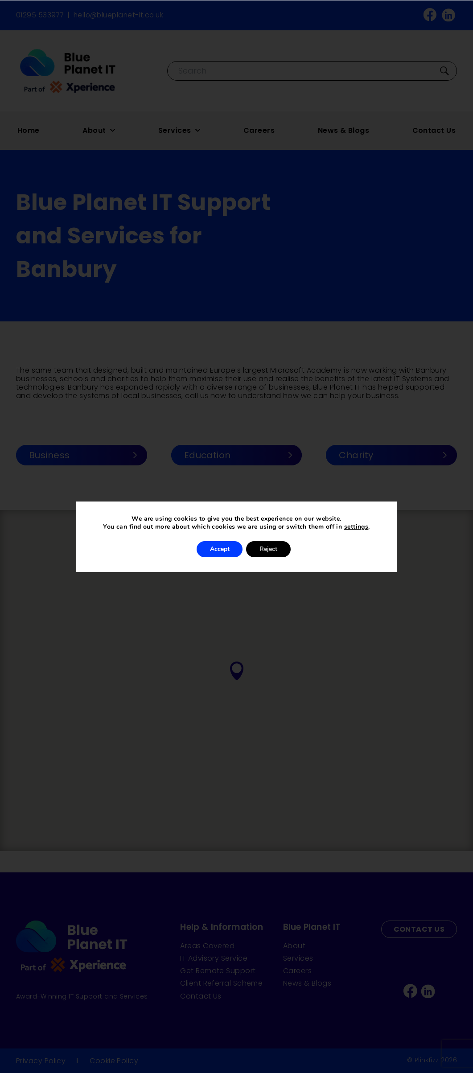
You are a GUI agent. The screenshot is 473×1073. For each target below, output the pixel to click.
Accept (219, 549)
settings (356, 527)
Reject (268, 549)
